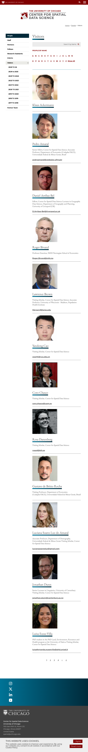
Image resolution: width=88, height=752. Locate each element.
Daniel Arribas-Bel (43, 195)
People (10, 36)
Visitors (10, 63)
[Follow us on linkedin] (10, 696)
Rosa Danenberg (42, 439)
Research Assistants (15, 54)
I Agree (78, 741)
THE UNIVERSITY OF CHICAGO (13, 2)
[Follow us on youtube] (10, 701)
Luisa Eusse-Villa (42, 634)
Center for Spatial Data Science (15, 721)
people (73, 25)
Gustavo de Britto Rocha (47, 486)
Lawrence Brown (42, 294)
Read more (76, 746)
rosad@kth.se (38, 450)
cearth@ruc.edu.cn (41, 357)
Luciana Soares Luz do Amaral (50, 533)
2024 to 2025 (13, 72)
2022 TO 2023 (13, 81)
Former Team (12, 108)
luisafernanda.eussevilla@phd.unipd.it (50, 650)
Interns (10, 58)
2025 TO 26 (12, 67)
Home (67, 25)
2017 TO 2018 (13, 103)
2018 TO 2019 (13, 98)
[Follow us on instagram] (10, 684)
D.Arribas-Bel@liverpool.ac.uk (46, 211)
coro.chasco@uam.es (42, 404)
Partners (10, 45)
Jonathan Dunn (41, 584)
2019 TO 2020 (13, 94)
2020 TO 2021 (13, 89)
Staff (9, 40)
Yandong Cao (40, 346)
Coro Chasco (40, 393)
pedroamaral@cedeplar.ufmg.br (47, 160)
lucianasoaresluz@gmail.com (46, 549)
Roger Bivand (40, 247)
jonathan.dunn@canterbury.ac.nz (47, 598)
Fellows (10, 49)
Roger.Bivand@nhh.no (42, 258)
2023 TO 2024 (13, 76)
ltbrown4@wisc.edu (41, 310)
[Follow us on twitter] (10, 690)
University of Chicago (11, 724)
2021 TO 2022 (13, 85)
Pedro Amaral (40, 144)
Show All (71, 61)
